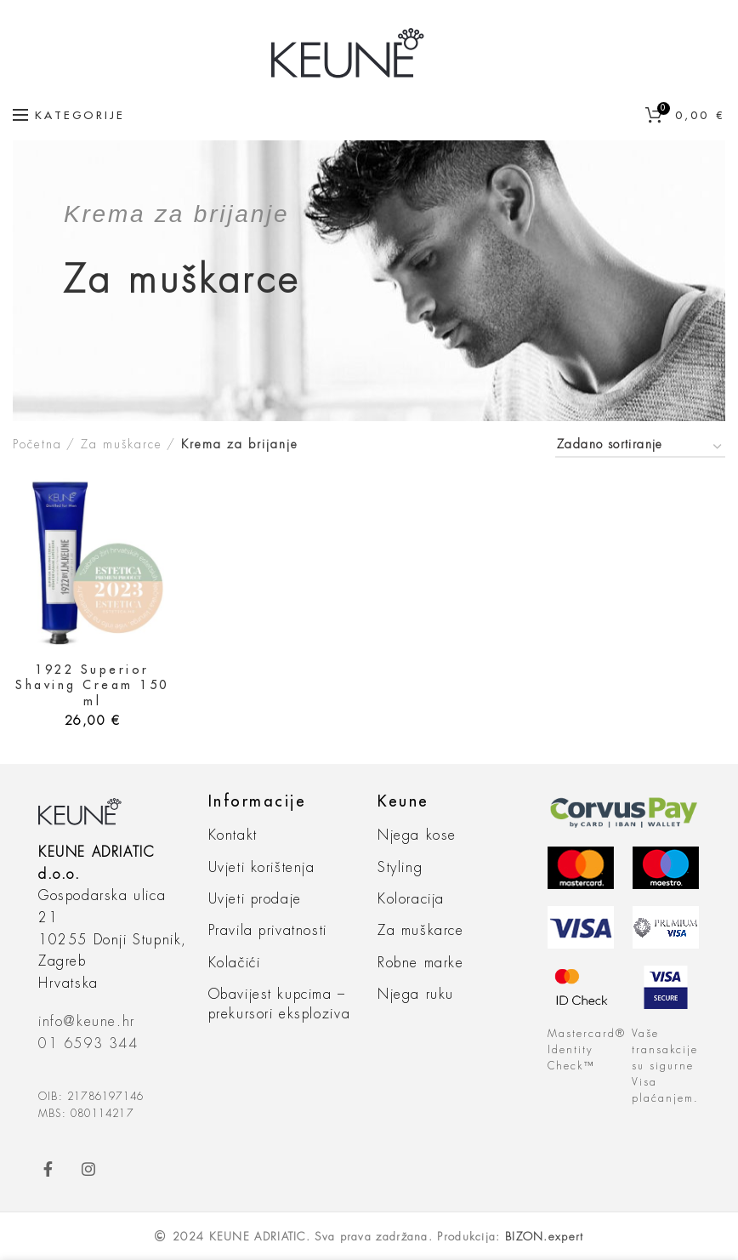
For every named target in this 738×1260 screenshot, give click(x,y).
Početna (37, 444)
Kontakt (233, 835)
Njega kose (417, 835)
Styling (400, 868)
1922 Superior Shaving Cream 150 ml (92, 685)
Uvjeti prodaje (255, 899)
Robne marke (421, 963)
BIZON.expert (544, 1236)
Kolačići (234, 963)
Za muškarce (121, 444)
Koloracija (411, 899)
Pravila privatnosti (267, 931)
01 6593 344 (88, 1044)
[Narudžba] (640, 447)
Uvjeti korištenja (261, 868)
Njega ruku (416, 994)
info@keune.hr (86, 1022)
